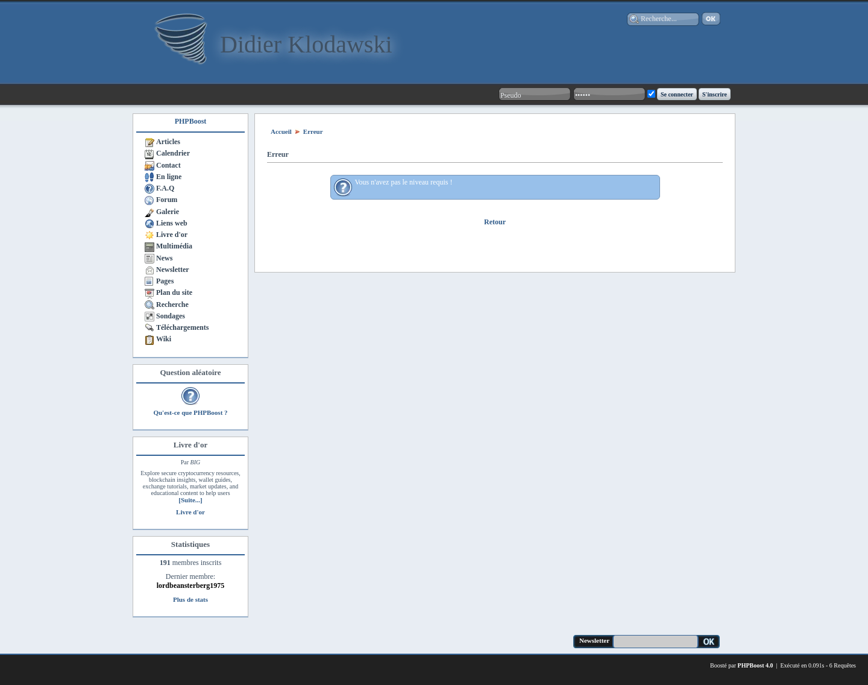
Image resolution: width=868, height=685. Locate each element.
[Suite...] (190, 499)
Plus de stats (190, 599)
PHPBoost (191, 121)
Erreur (313, 131)
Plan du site (174, 292)
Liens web (171, 223)
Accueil (281, 131)
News (164, 258)
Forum (166, 199)
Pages (165, 281)
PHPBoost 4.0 (755, 665)
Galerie (167, 211)
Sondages (170, 316)
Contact (168, 165)
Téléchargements (182, 327)
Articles (168, 141)
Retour (495, 222)
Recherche (172, 304)
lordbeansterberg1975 (191, 585)
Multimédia (174, 246)
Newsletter (172, 269)
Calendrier (173, 153)
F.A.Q (165, 188)
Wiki (163, 339)
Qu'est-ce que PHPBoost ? (190, 412)
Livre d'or (171, 234)
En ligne (168, 176)
